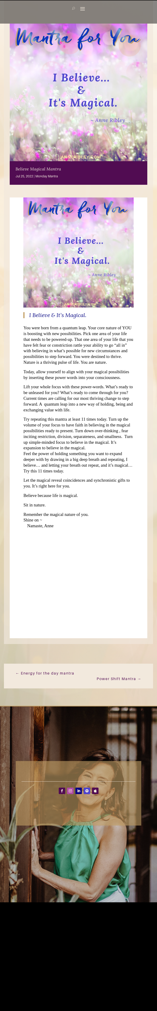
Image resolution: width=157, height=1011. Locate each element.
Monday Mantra (46, 176)
